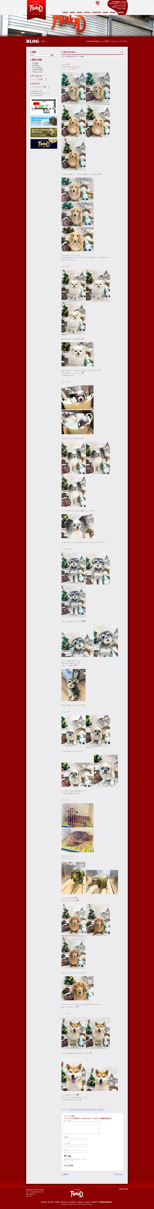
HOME (65, 13)
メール (66, 1143)
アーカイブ (33, 79)
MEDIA (95, 1202)
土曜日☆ (36, 65)
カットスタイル (88, 13)
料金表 (80, 13)
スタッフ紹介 (113, 13)
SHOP (51, 1202)
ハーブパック (79, 1109)
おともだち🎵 (38, 71)
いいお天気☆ (38, 67)
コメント (67, 1120)
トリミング (72, 1109)
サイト (66, 1149)
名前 (66, 1137)
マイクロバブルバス (90, 1109)
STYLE (65, 1202)
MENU (58, 1202)
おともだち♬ (119, 1174)
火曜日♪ (36, 63)
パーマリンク (100, 1109)
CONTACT (73, 1202)
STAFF (88, 1202)
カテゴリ (33, 87)
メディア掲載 (122, 13)
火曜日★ (64, 1174)
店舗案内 (72, 13)
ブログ (106, 13)
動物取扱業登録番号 (106, 1202)
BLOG (81, 1202)
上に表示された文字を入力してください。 (76, 1159)
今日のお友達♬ (38, 69)
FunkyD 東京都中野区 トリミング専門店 (97, 41)
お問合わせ (97, 13)
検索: (31, 55)
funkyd (82, 56)
